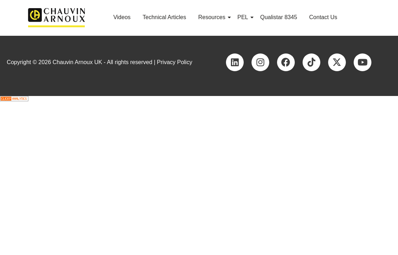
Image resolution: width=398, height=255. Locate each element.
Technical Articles (164, 17)
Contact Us (323, 17)
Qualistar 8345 (278, 17)
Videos (122, 17)
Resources (213, 17)
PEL (243, 17)
